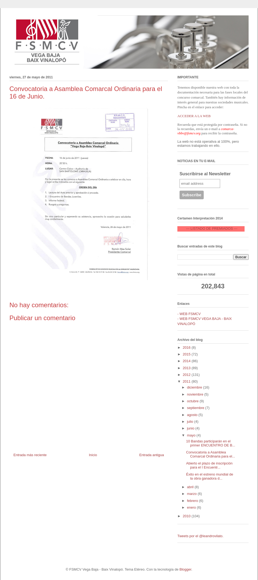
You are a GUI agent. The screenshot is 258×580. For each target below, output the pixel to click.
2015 (187, 354)
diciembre (195, 387)
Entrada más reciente (30, 455)
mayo (191, 435)
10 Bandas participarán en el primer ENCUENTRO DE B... (210, 443)
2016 (187, 347)
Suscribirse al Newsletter (205, 174)
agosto (193, 415)
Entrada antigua (151, 455)
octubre (193, 401)
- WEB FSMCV (189, 314)
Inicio (93, 455)
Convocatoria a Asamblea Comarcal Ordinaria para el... (210, 454)
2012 (187, 375)
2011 (187, 381)
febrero (193, 501)
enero (192, 507)
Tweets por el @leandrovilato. (200, 536)
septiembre (196, 408)
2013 (187, 368)
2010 (187, 516)
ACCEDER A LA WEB (194, 116)
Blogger (185, 569)
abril (191, 487)
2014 (187, 361)
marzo (192, 494)
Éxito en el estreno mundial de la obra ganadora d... (209, 476)
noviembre (195, 394)
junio (191, 428)
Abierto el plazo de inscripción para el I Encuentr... (209, 465)
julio (190, 422)
